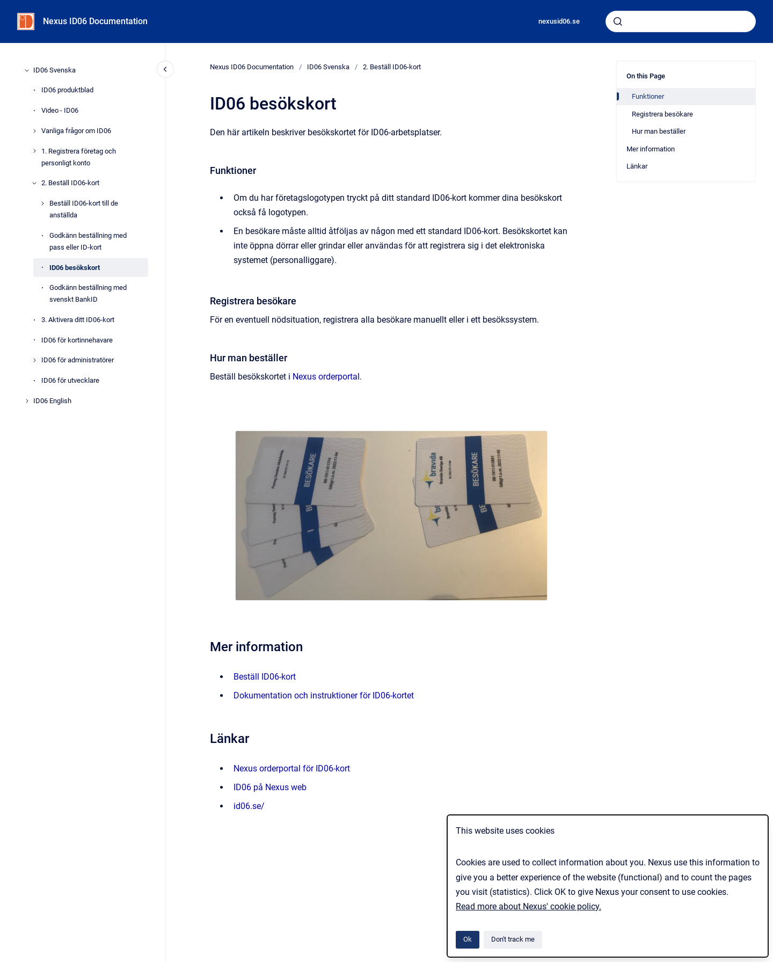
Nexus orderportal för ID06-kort (292, 768)
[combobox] (680, 21)
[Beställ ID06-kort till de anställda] (42, 203)
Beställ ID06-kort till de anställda (83, 209)
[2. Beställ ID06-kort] (34, 183)
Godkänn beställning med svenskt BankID (88, 293)
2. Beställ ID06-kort (70, 183)
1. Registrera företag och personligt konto (78, 157)
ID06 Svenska (54, 70)
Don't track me (513, 939)
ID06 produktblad (67, 90)
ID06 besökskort (74, 268)
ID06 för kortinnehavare (77, 340)
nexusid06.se (559, 21)
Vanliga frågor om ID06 (76, 131)
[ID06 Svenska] (27, 70)
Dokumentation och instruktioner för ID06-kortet (324, 695)
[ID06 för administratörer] (34, 360)
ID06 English (52, 401)
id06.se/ (249, 806)
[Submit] (617, 21)
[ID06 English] (27, 401)
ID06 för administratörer (77, 360)
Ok (467, 939)
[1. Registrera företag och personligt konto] (34, 151)
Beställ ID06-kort (265, 677)
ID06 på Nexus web (270, 787)
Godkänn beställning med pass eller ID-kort (88, 241)
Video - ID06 (59, 110)
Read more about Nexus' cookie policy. (528, 906)
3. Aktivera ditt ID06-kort (77, 320)
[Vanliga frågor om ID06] (34, 131)
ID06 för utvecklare (70, 380)
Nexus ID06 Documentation (95, 21)
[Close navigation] (165, 69)
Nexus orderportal (326, 376)
